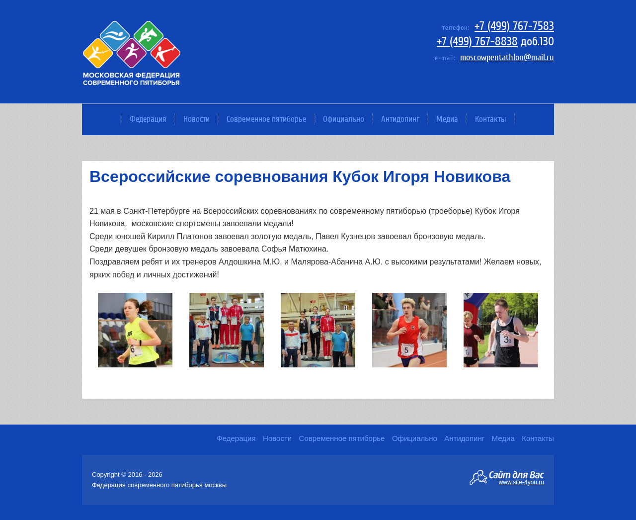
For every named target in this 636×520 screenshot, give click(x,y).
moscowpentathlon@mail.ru (507, 57)
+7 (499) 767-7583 (514, 26)
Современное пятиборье (266, 119)
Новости (196, 119)
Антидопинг (400, 119)
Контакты (490, 119)
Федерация (148, 119)
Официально (343, 119)
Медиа (447, 119)
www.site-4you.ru (521, 482)
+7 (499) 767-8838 (477, 41)
